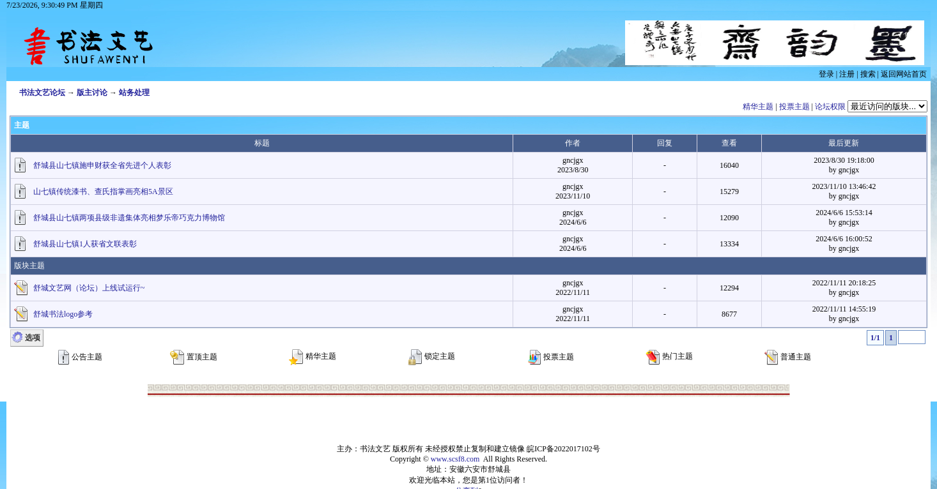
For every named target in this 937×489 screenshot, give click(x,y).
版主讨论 (92, 92)
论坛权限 (830, 106)
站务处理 (134, 92)
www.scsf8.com (455, 459)
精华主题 (758, 106)
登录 (826, 74)
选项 (32, 337)
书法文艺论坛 (42, 92)
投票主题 (794, 106)
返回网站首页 (904, 74)
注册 (847, 74)
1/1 (875, 337)
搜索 (868, 74)
